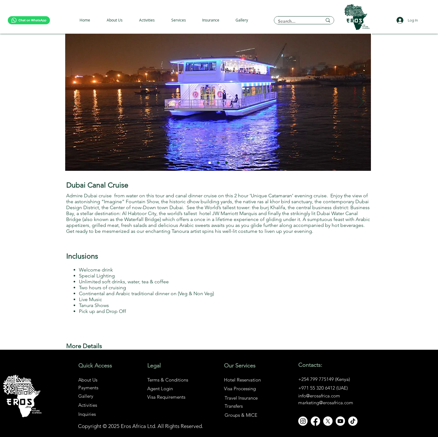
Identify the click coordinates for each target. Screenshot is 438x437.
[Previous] (75, 102)
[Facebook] (315, 421)
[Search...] (295, 21)
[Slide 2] (218, 162)
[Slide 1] (209, 162)
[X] (328, 421)
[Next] (361, 102)
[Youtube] (340, 421)
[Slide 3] (226, 162)
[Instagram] (303, 421)
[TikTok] (353, 421)
